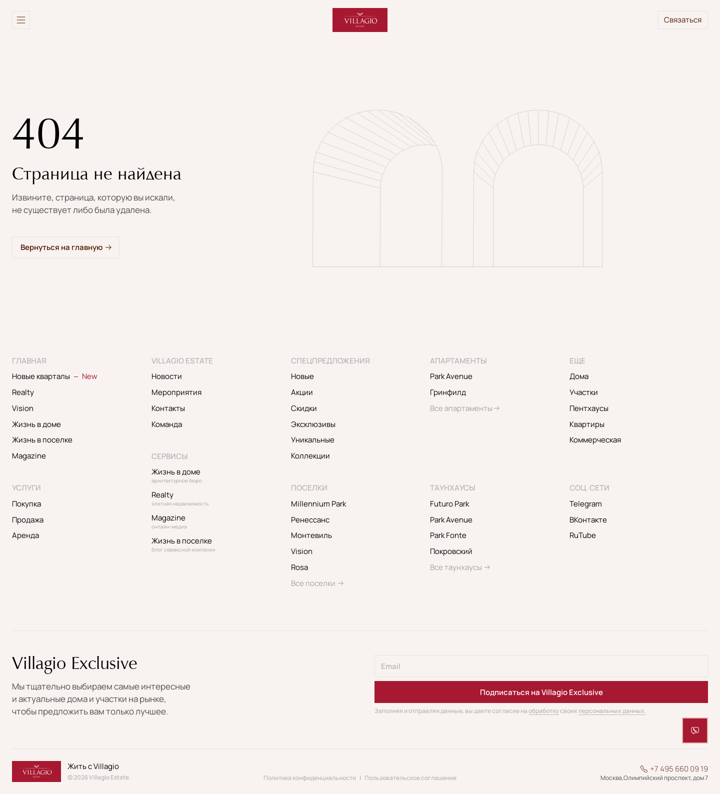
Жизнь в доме (36, 424)
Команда (167, 424)
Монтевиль (311, 535)
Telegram (586, 503)
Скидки (304, 408)
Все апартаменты (461, 408)
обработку (543, 710)
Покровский (451, 551)
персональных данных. (612, 710)
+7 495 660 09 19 (679, 769)
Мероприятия (177, 392)
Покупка (26, 503)
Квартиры (587, 424)
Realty (23, 392)
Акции (302, 392)
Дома (579, 376)
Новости (167, 376)
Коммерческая (595, 439)
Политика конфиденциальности (310, 778)
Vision (23, 408)
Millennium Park (318, 503)
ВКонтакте (588, 519)
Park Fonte (448, 535)
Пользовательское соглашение (410, 778)
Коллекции (310, 455)
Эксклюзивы (313, 424)
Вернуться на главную (61, 247)
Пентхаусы (589, 408)
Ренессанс (310, 519)
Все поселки (313, 583)
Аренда (25, 535)
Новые (302, 376)
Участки (584, 392)
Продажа (28, 519)
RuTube (583, 535)
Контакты (168, 408)
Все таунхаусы (456, 567)
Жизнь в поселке (42, 439)
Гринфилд (448, 392)
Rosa (299, 567)
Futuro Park (449, 503)
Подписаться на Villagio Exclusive (541, 692)
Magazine (29, 455)
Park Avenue (451, 376)
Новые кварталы (55, 376)
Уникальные (312, 439)
